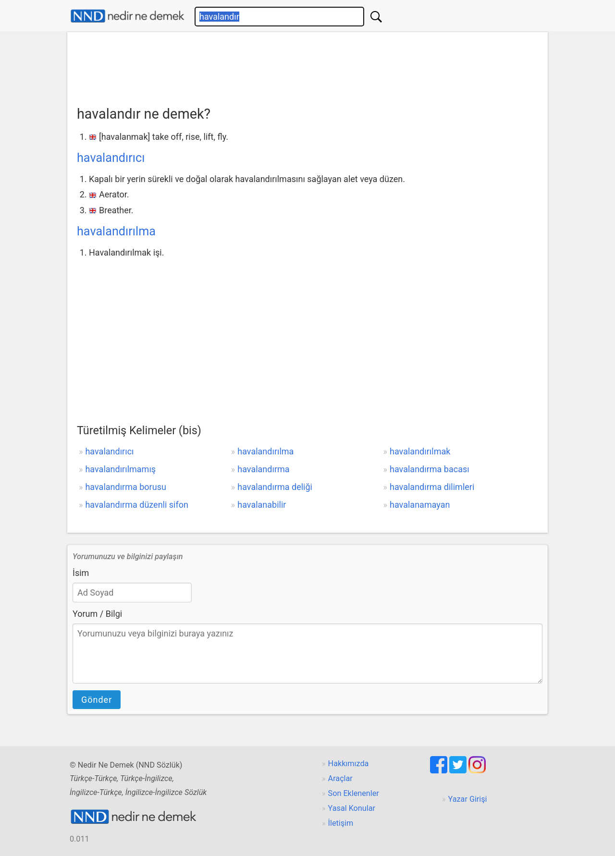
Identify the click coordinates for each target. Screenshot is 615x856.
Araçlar (340, 778)
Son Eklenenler (353, 793)
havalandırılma (116, 231)
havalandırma (263, 469)
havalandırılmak (420, 451)
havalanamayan (420, 505)
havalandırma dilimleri (432, 487)
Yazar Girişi (467, 799)
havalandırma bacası (429, 469)
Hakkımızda (348, 763)
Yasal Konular (351, 808)
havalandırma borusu (125, 487)
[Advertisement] (307, 66)
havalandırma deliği (274, 487)
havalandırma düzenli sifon (136, 505)
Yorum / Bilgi (97, 614)
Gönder (96, 700)
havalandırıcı (111, 158)
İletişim (341, 823)
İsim (81, 573)
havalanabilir (261, 505)
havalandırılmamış (120, 469)
